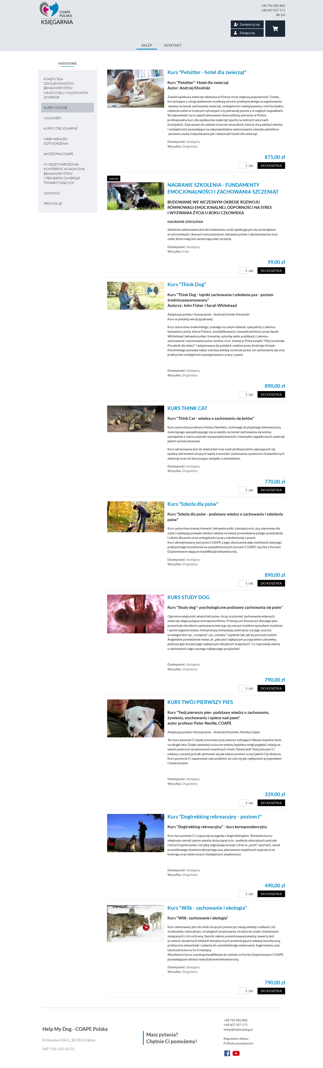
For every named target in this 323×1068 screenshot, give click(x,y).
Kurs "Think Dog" (186, 284)
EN (283, 15)
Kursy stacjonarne (60, 128)
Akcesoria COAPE (58, 154)
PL (278, 15)
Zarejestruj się (247, 24)
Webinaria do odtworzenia (56, 141)
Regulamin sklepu (236, 1038)
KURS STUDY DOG (188, 597)
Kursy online (55, 107)
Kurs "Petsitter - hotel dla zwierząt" (207, 72)
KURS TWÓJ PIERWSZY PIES (200, 702)
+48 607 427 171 (273, 10)
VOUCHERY (53, 118)
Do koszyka (271, 165)
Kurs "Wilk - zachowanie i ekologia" (207, 908)
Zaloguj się (244, 33)
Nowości (52, 193)
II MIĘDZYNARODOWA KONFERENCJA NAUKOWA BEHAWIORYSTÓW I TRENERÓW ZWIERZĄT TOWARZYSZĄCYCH (64, 173)
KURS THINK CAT (187, 408)
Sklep (146, 45)
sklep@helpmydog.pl (238, 1029)
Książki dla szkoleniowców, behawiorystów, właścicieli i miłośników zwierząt (66, 88)
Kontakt (173, 45)
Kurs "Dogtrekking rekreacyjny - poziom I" (214, 817)
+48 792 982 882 (273, 5)
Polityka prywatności (238, 1043)
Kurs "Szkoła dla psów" (193, 504)
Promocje (53, 203)
